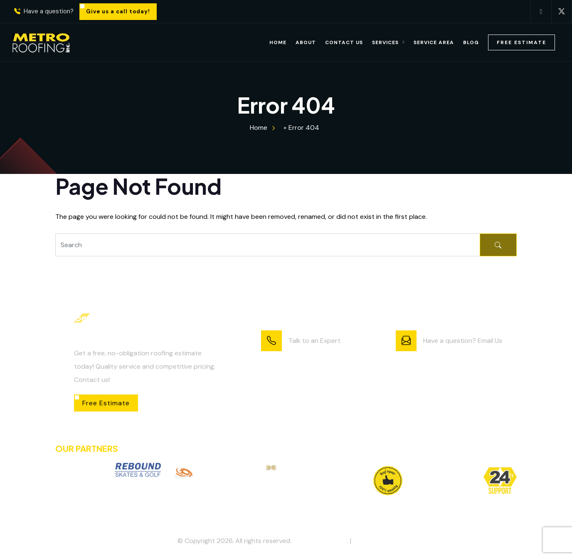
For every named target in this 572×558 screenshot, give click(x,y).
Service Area (434, 42)
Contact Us (344, 42)
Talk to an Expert (314, 340)
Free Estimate (521, 42)
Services (385, 42)
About (306, 42)
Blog (471, 42)
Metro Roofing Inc (320, 540)
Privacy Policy (373, 540)
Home (277, 42)
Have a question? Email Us (462, 340)
